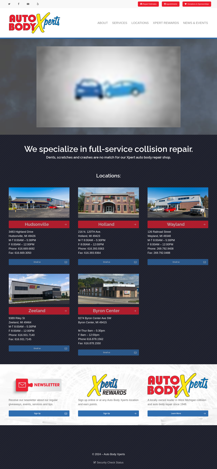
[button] (39, 224)
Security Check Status (108, 462)
